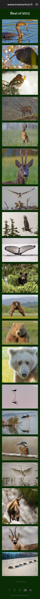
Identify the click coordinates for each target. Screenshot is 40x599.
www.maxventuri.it (20, 4)
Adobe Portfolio (24, 595)
